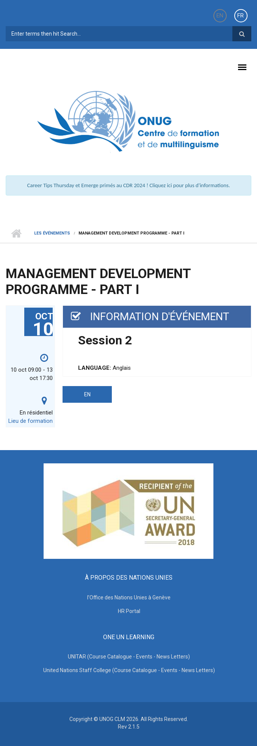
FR (240, 15)
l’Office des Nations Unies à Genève (129, 597)
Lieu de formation (30, 421)
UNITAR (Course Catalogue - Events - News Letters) (129, 657)
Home (16, 233)
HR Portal (129, 611)
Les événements (52, 233)
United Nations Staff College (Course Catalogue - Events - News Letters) (129, 670)
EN (219, 15)
